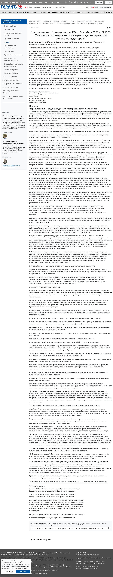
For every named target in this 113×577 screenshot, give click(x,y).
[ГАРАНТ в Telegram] (78, 2)
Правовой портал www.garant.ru (10, 47)
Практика (42, 12)
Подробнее (9, 572)
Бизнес (34, 12)
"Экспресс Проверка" (11, 73)
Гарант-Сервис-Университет (38, 573)
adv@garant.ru (80, 563)
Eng (108, 2)
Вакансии (14, 2)
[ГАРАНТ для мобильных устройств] (69, 2)
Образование (78, 12)
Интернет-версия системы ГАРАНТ (13, 34)
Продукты (23, 2)
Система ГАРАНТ (9, 30)
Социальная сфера (59, 12)
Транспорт (89, 12)
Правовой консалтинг (11, 39)
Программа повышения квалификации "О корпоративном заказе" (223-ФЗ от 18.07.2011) (13, 143)
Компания (5, 2)
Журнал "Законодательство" (13, 55)
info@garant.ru (55, 570)
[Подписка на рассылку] (66, 2)
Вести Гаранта (9, 51)
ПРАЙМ (6, 42)
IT (104, 12)
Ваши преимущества (9, 77)
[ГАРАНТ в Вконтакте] (72, 2)
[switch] (26, 7)
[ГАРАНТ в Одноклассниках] (84, 2)
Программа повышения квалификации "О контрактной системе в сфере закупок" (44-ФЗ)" (13, 116)
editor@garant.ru (106, 558)
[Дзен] (75, 2)
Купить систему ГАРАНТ (10, 87)
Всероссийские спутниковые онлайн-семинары (13, 65)
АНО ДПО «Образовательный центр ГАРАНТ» (12, 97)
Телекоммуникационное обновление (10, 92)
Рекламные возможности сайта (95, 563)
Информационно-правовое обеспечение (11, 21)
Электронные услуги (11, 70)
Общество (98, 12)
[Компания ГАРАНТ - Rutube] (87, 2)
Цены (30, 2)
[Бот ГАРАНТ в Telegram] (81, 2)
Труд (49, 12)
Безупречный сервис (11, 26)
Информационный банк (10, 80)
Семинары (43, 2)
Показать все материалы (40, 540)
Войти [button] (99, 2)
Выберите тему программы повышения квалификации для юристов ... (11, 166)
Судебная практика (8, 12)
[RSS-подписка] (90, 2)
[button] (101, 7)
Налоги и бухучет (24, 12)
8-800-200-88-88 (81, 553)
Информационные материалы (12, 84)
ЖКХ (70, 12)
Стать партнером (55, 2)
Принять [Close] (23, 572)
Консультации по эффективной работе (11, 59)
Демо (36, 2)
